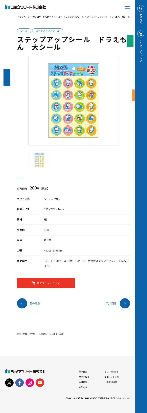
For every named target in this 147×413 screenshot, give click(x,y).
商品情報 (83, 371)
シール (57, 16)
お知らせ (83, 387)
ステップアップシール (74, 16)
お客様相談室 (111, 382)
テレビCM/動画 (111, 371)
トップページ (23, 16)
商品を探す (84, 377)
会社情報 (83, 382)
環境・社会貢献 (112, 377)
